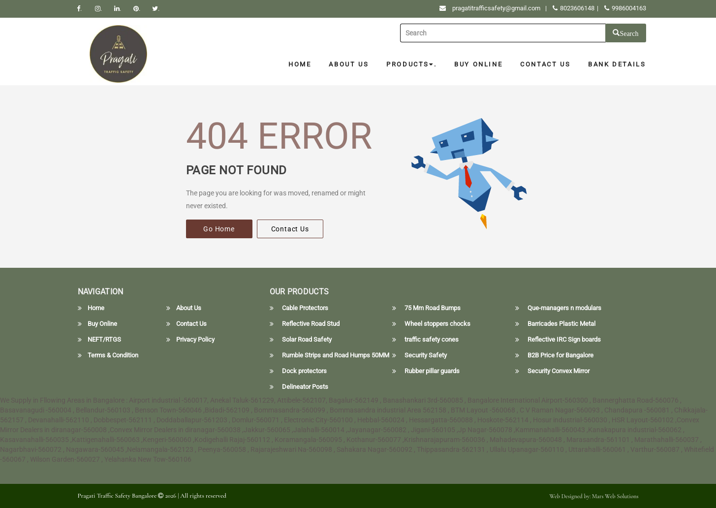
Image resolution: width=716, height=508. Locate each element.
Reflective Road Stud (311, 324)
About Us (349, 64)
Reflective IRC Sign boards (564, 340)
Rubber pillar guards (432, 371)
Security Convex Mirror (559, 371)
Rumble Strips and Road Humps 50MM (335, 355)
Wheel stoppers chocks (437, 324)
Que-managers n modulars (564, 308)
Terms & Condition (113, 355)
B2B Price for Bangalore (560, 355)
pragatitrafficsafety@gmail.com (496, 8)
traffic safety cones (432, 340)
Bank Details (617, 64)
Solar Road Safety (307, 340)
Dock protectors (304, 371)
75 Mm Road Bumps (433, 308)
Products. (411, 64)
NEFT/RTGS (104, 340)
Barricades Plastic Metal (561, 324)
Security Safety (426, 355)
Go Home (219, 229)
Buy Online (478, 64)
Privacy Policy (195, 340)
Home (299, 64)
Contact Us (545, 64)
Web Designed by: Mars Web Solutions (594, 496)
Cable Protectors (305, 308)
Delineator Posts (305, 387)
